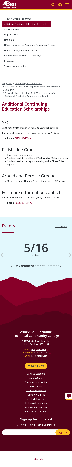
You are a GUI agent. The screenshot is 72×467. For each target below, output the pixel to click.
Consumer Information (36, 382)
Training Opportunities (15, 66)
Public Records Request (36, 411)
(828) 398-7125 (40, 352)
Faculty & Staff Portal (36, 390)
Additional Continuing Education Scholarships (26, 24)
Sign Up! (63, 432)
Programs (7, 83)
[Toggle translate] (60, 4)
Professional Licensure (36, 407)
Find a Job (9, 39)
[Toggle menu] (67, 4)
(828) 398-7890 (22, 138)
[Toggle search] (53, 4)
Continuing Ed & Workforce (28, 83)
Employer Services (13, 34)
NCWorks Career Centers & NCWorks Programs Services (33, 93)
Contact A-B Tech (36, 394)
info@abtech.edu (39, 355)
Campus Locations (36, 373)
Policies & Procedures (36, 403)
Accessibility (36, 386)
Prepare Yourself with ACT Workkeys (22, 55)
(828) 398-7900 (38, 349)
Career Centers (11, 29)
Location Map (37, 459)
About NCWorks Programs (17, 18)
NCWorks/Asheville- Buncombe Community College (29, 45)
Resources (9, 60)
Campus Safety (36, 377)
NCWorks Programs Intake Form (20, 50)
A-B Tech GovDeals (36, 399)
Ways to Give (36, 366)
